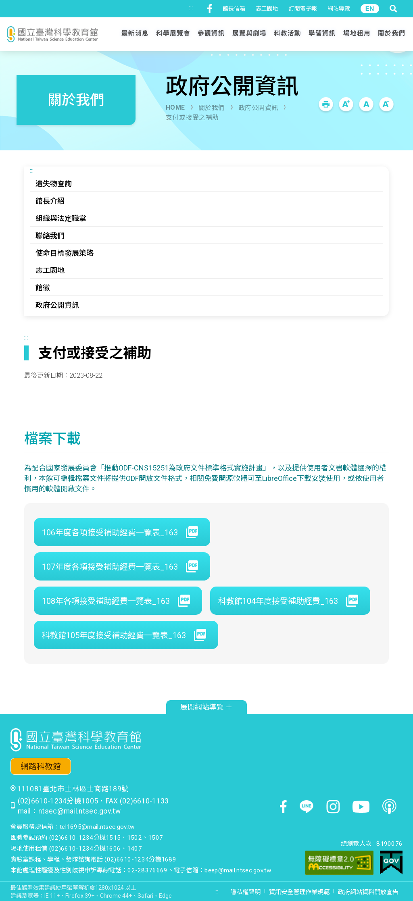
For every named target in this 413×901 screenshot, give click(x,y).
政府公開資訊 (258, 108)
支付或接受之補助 (192, 117)
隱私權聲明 (245, 892)
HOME (175, 107)
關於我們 (211, 108)
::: (191, 8)
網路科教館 (41, 766)
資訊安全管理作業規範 (299, 892)
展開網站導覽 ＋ (206, 707)
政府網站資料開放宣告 (368, 892)
